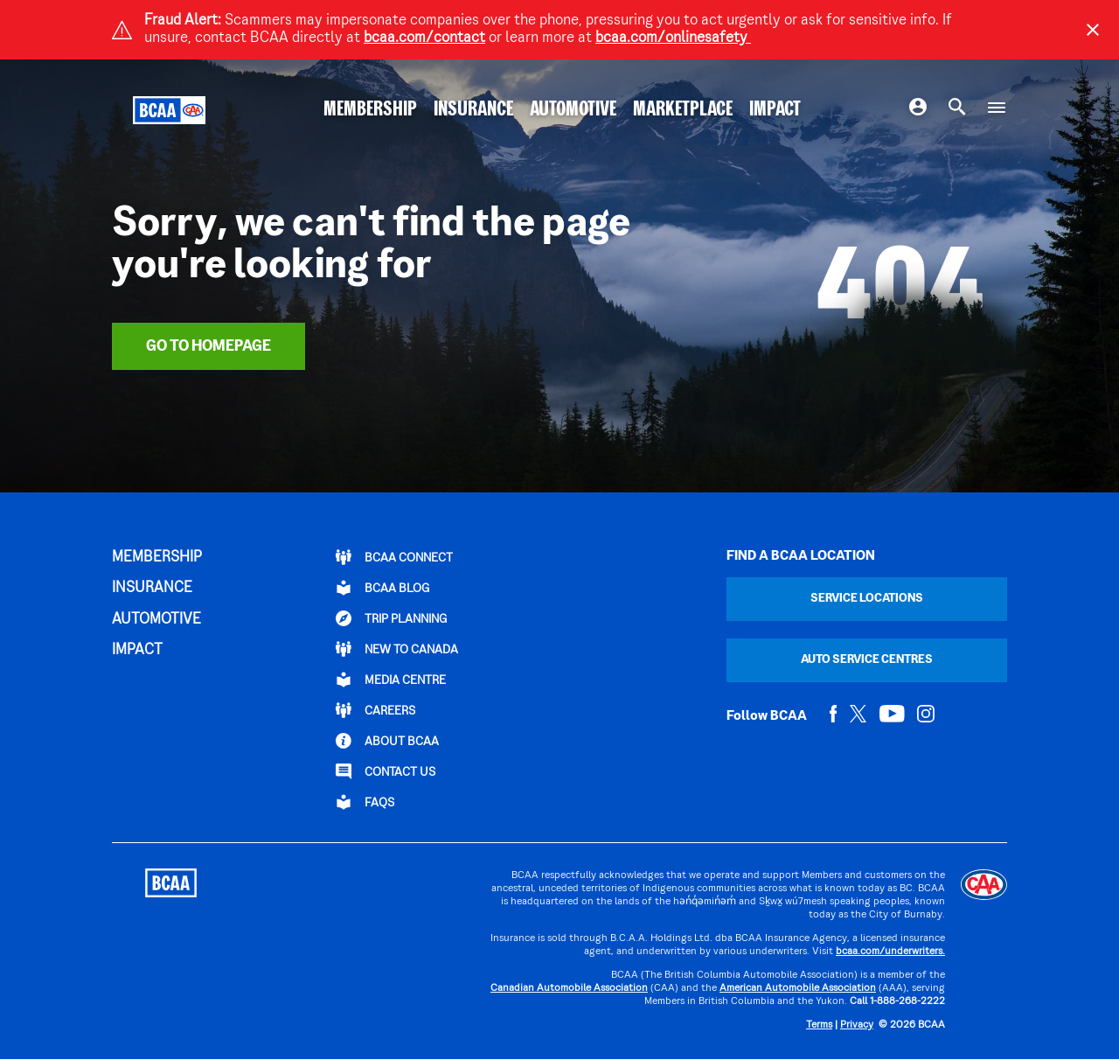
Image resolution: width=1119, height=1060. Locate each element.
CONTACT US (385, 771)
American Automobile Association (797, 989)
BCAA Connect (394, 557)
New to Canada (397, 649)
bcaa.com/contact (424, 38)
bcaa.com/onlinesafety (673, 38)
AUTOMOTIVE (573, 110)
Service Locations (866, 598)
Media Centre (391, 679)
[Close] (1093, 30)
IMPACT (775, 110)
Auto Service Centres (867, 660)
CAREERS (375, 710)
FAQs (365, 802)
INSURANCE (473, 110)
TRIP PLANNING (391, 618)
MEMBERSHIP (370, 110)
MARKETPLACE (683, 110)
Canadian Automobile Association (569, 989)
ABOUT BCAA (387, 741)
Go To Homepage (208, 346)
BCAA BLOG (382, 588)
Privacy (856, 1025)
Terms (819, 1025)
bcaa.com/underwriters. (890, 952)
